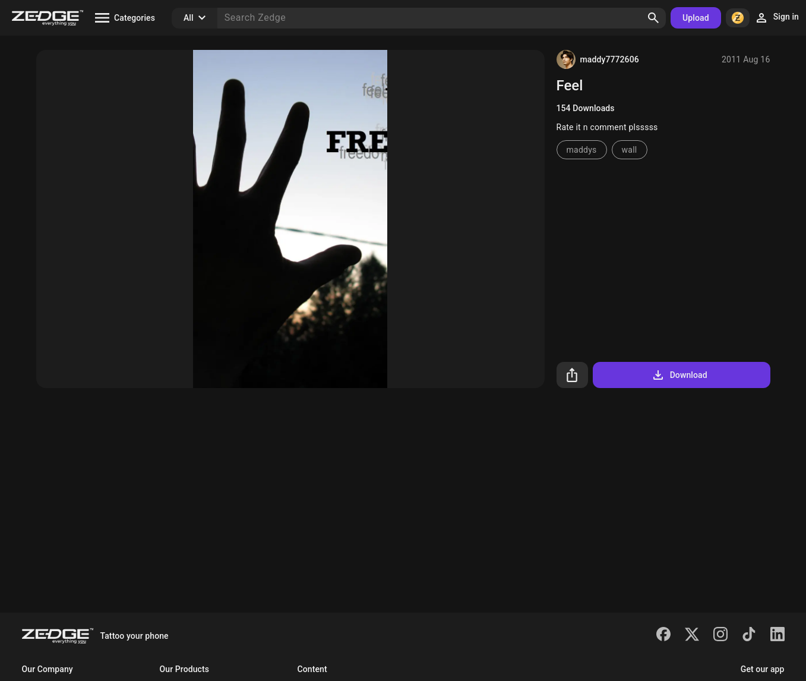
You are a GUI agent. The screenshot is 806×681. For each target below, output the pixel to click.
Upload (695, 18)
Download (679, 375)
